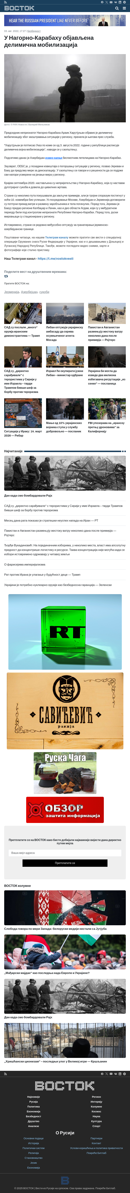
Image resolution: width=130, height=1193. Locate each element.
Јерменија (11, 292)
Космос (96, 1111)
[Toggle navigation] (123, 8)
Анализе (33, 1126)
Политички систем (33, 1148)
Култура (96, 1121)
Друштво (33, 1121)
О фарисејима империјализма (24, 564)
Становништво (33, 1158)
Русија (33, 1101)
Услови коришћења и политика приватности (96, 1148)
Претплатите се (65, 863)
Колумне (96, 1106)
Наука (96, 1116)
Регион (96, 1096)
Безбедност (33, 31)
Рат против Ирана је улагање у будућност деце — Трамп (42, 574)
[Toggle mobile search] (117, 8)
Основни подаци (33, 1138)
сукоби (44, 292)
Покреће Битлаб (96, 1153)
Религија (33, 1153)
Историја (33, 1143)
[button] (124, 8)
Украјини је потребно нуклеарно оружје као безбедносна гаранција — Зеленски (58, 585)
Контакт (96, 1143)
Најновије (33, 1096)
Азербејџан (29, 292)
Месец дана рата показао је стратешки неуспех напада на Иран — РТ (51, 520)
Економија (33, 1111)
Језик (33, 1162)
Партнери (96, 1138)
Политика (33, 1106)
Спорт (96, 1126)
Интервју (96, 1101)
